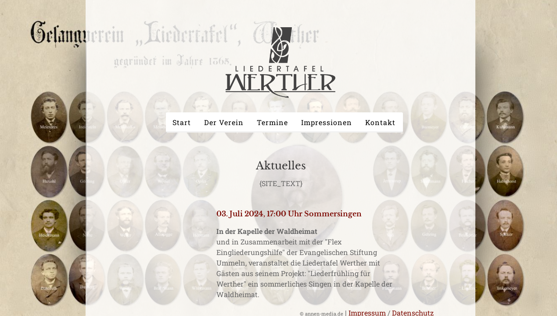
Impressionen (326, 122)
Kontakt (380, 122)
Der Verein (224, 122)
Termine (272, 122)
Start (181, 122)
